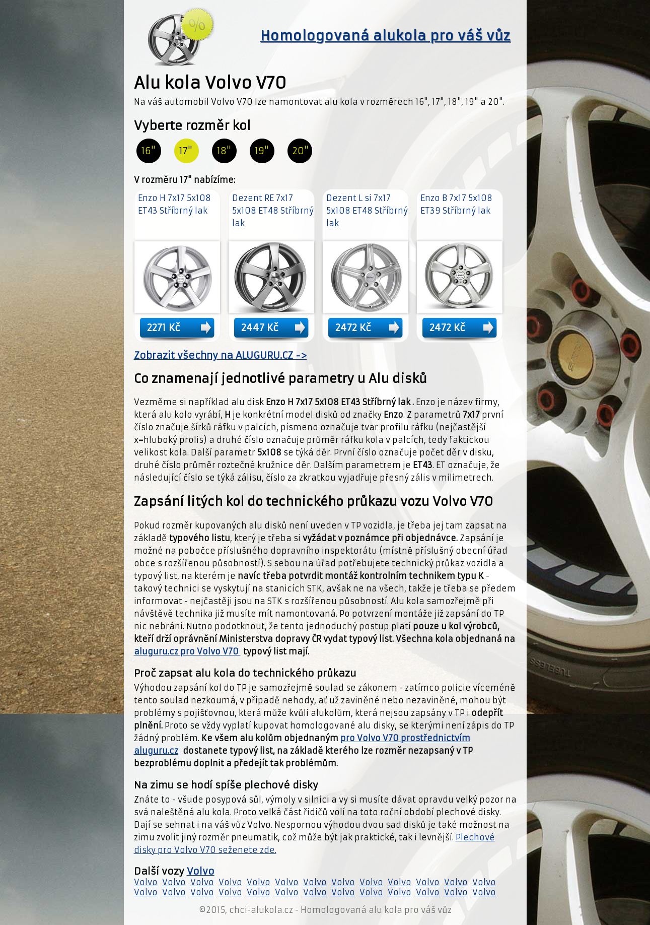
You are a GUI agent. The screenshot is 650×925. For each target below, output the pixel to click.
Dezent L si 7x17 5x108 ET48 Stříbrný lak (367, 210)
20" (301, 151)
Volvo (200, 871)
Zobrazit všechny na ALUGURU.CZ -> (220, 355)
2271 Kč (163, 327)
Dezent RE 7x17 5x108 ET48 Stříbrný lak (273, 210)
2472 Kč (353, 327)
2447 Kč (259, 327)
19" (262, 151)
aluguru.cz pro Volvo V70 (187, 651)
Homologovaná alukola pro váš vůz (385, 36)
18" (224, 151)
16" (148, 151)
